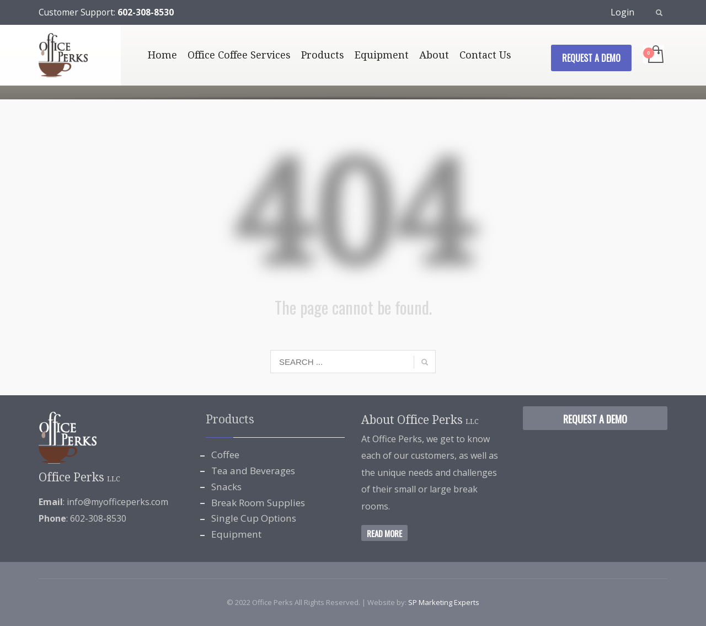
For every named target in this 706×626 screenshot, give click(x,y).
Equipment (236, 534)
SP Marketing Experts (443, 602)
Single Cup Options (253, 518)
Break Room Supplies (258, 502)
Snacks (226, 486)
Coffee (225, 454)
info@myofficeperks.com (117, 502)
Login (622, 12)
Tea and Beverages (253, 470)
